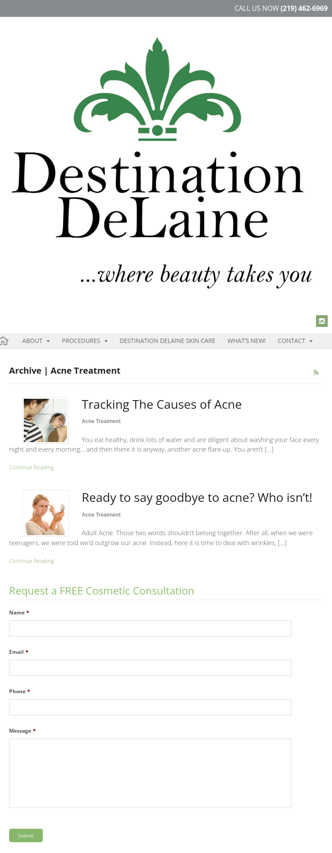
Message (22, 527)
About (27, 135)
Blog (135, 839)
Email (19, 449)
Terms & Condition (34, 839)
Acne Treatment (101, 218)
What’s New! (176, 135)
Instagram (28, 788)
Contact (205, 135)
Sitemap (112, 839)
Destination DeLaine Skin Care (120, 135)
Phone (19, 488)
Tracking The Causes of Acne (162, 201)
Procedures (60, 135)
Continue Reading (31, 264)
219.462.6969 (197, 727)
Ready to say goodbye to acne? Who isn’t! (197, 294)
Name (19, 409)
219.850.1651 (189, 736)
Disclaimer (81, 839)
